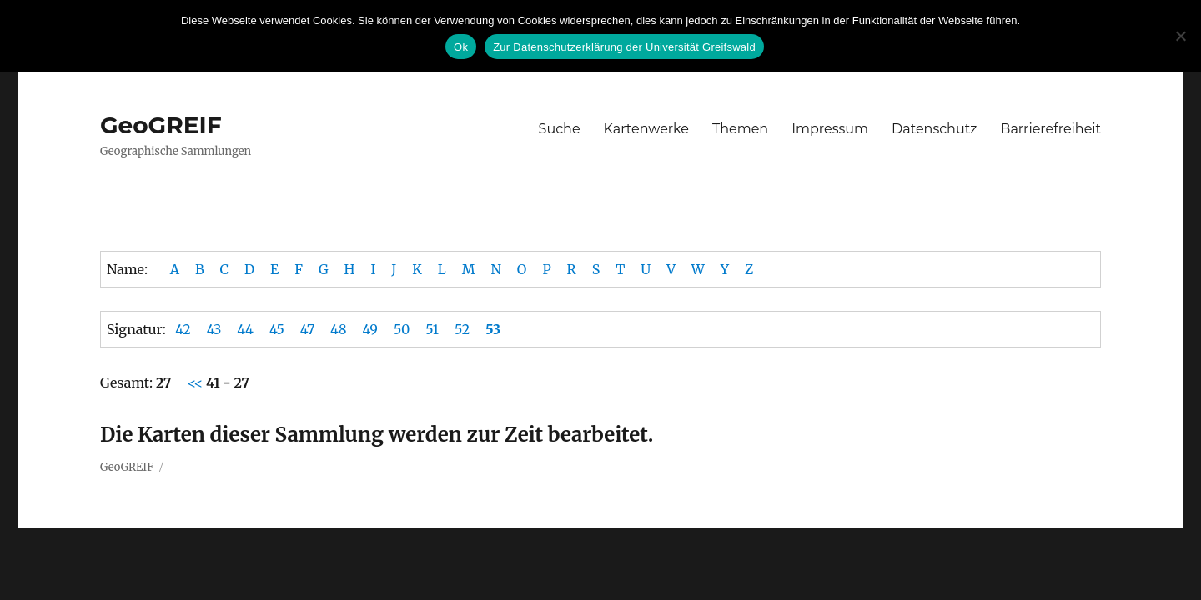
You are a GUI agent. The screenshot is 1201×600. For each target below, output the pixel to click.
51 (432, 329)
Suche (559, 129)
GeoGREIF (161, 125)
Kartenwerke (646, 129)
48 (338, 329)
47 (307, 329)
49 (370, 329)
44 (245, 329)
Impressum (829, 129)
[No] (1180, 36)
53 (492, 329)
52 (462, 329)
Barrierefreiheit (1050, 129)
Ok (461, 47)
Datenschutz (934, 129)
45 (276, 329)
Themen (740, 129)
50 (402, 329)
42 (183, 329)
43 (214, 329)
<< (196, 382)
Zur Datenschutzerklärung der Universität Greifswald (624, 47)
